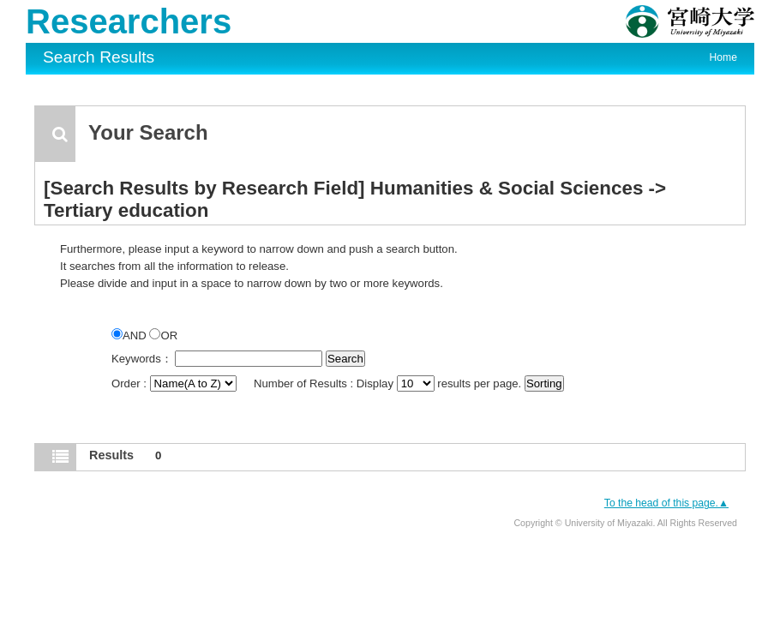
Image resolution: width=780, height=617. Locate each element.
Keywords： (141, 358)
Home (723, 57)
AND (130, 335)
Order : (175, 383)
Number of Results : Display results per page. (389, 383)
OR (163, 335)
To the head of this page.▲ (666, 503)
